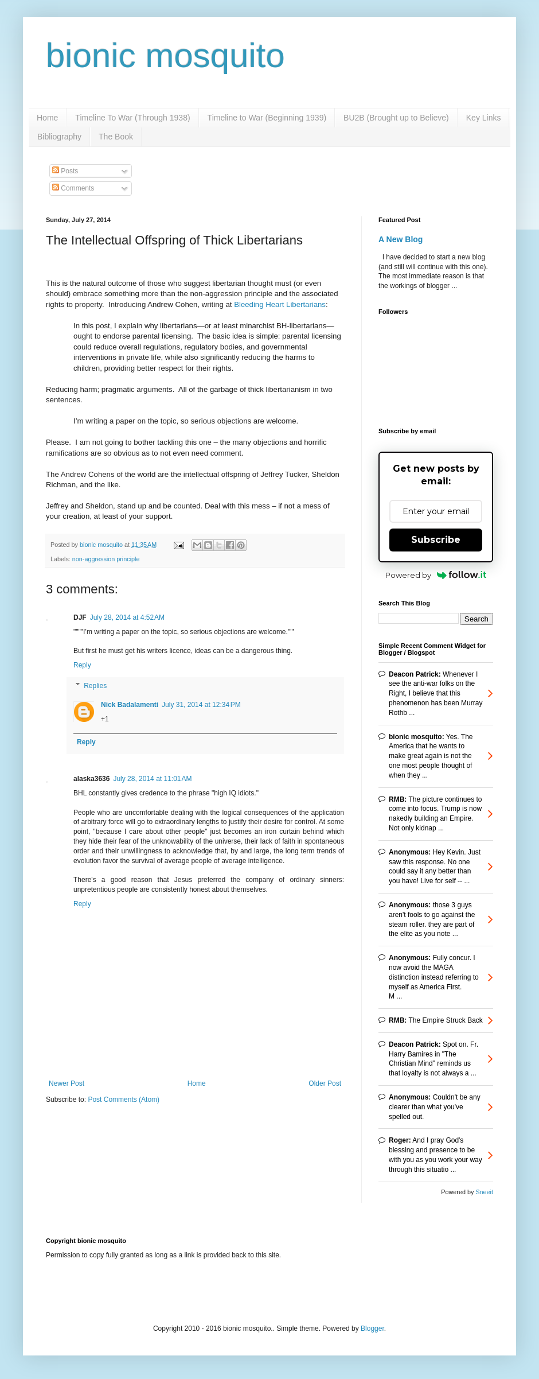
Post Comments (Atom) (123, 1100)
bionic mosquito (165, 55)
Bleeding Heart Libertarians (280, 304)
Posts (65, 171)
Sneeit (484, 1191)
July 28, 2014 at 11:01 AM (152, 779)
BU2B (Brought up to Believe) (396, 117)
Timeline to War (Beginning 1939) (267, 117)
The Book (116, 136)
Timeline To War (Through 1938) (132, 117)
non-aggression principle (106, 559)
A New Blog (400, 239)
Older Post (324, 1083)
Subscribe (435, 539)
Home (47, 117)
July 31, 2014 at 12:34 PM (201, 705)
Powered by (436, 575)
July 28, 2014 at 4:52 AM (127, 617)
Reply (82, 665)
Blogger (372, 1328)
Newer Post (66, 1083)
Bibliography (59, 136)
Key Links (483, 117)
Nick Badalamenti (129, 705)
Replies (95, 686)
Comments (73, 188)
